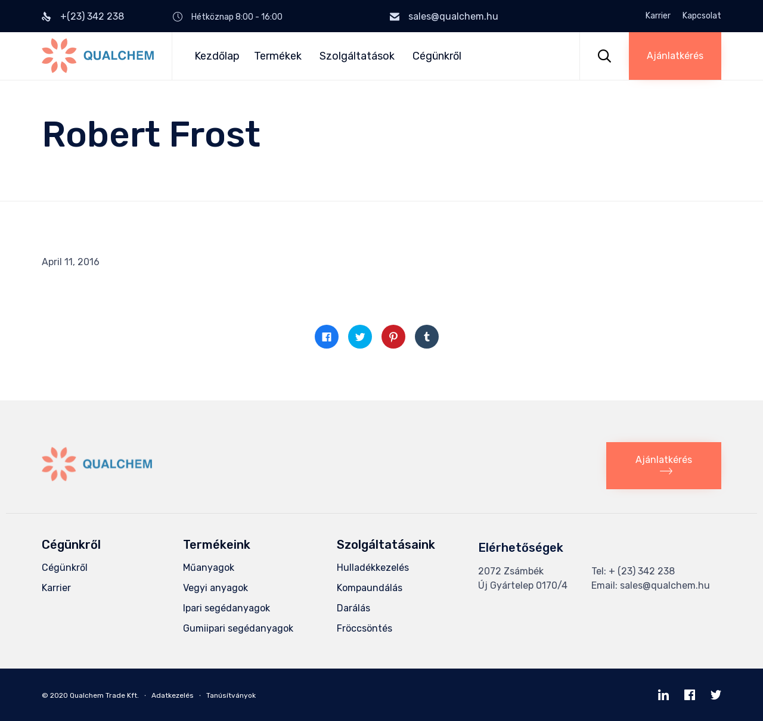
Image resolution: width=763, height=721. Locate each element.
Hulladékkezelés (373, 567)
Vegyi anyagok (215, 587)
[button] (675, 56)
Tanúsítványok (231, 695)
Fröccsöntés (364, 628)
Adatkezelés (172, 695)
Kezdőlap (217, 56)
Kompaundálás (369, 587)
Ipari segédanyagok (226, 608)
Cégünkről (436, 56)
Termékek (279, 56)
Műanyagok (208, 567)
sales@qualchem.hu (453, 16)
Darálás (353, 608)
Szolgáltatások (359, 56)
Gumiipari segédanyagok (238, 628)
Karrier (658, 16)
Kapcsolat (702, 16)
